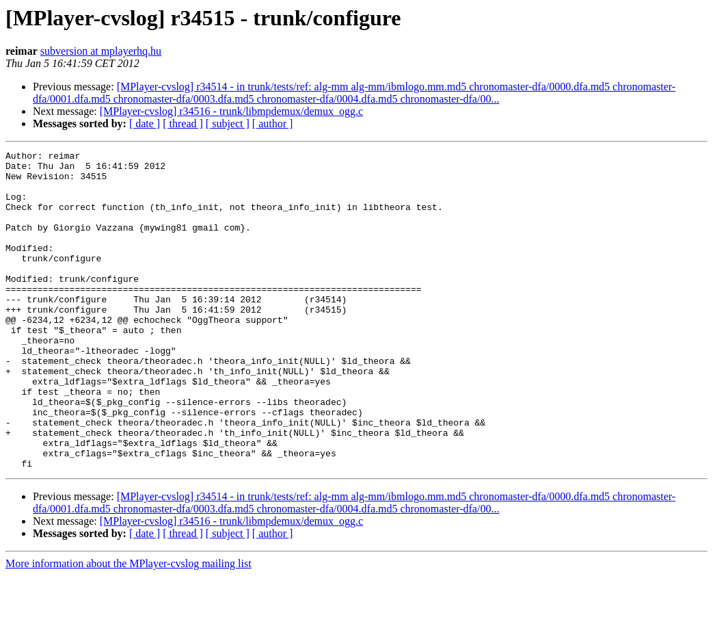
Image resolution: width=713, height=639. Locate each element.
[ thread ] (183, 123)
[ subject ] (228, 123)
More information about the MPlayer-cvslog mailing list (128, 627)
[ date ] (144, 123)
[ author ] (272, 123)
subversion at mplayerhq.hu (100, 51)
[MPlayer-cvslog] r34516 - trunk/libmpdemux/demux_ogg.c (231, 111)
